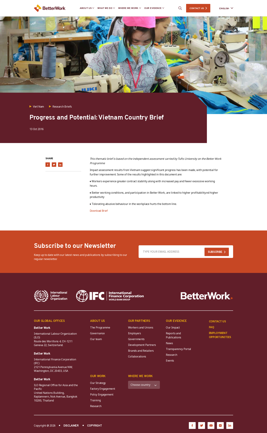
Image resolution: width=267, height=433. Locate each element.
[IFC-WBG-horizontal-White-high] (110, 296)
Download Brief (99, 211)
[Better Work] (206, 296)
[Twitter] (201, 425)
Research (171, 355)
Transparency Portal (178, 349)
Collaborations (137, 356)
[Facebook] (192, 425)
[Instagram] (220, 425)
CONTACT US (197, 8)
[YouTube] (211, 425)
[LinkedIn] (229, 425)
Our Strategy (98, 383)
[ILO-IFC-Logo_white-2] (51, 296)
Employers (134, 333)
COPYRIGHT (94, 426)
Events (170, 360)
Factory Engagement (102, 389)
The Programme (100, 327)
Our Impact (173, 327)
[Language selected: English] (224, 8)
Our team (96, 339)
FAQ (211, 327)
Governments (136, 339)
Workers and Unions (140, 327)
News (169, 343)
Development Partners (142, 345)
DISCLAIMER (71, 426)
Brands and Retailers (141, 351)
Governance (97, 333)
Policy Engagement (102, 394)
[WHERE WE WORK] (144, 385)
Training (95, 400)
